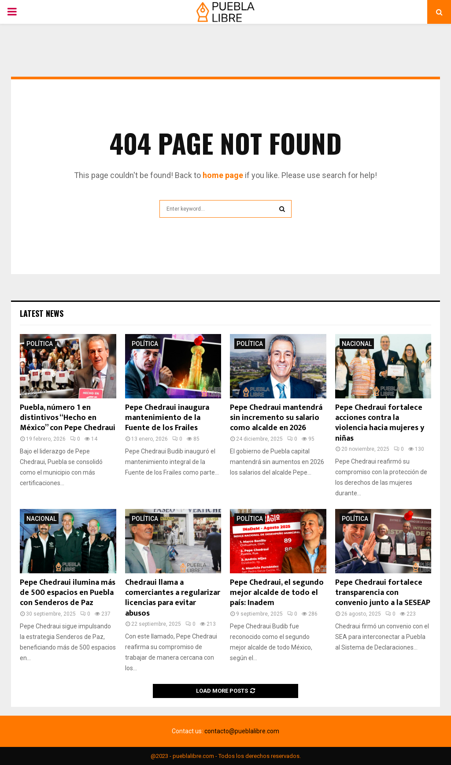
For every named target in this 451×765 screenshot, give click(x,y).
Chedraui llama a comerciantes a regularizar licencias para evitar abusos (172, 598)
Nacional (357, 343)
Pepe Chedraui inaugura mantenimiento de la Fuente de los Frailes (167, 418)
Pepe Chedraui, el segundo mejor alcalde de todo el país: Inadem (277, 593)
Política (39, 343)
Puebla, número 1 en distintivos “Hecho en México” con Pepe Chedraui (67, 418)
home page (223, 175)
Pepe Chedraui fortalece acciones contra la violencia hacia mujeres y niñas (379, 423)
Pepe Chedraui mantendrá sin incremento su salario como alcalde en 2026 (276, 418)
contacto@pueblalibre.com (241, 731)
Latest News (41, 313)
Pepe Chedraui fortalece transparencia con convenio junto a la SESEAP (382, 593)
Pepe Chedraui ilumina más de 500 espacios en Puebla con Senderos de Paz (67, 593)
